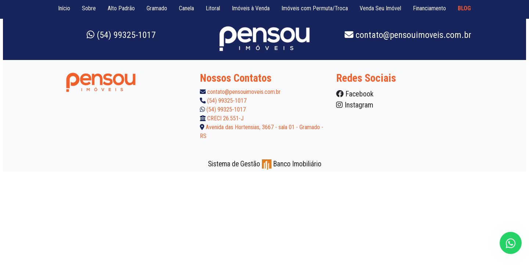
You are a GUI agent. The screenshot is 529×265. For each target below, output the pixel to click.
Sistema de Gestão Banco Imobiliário (264, 164)
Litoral (213, 8)
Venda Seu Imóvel (380, 8)
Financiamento (429, 8)
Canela (186, 8)
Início (64, 8)
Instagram (354, 104)
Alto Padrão (121, 8)
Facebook (355, 93)
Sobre (89, 8)
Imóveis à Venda (251, 8)
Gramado (157, 8)
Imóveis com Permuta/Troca (314, 8)
